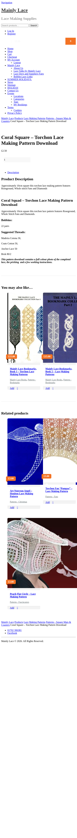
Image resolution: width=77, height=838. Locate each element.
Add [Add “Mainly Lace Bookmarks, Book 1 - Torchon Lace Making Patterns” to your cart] (12, 388)
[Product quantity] (17, 159)
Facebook (12, 633)
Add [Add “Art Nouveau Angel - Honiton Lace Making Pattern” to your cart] (12, 507)
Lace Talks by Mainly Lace (27, 71)
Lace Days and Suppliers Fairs (29, 73)
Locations (18, 96)
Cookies (18, 110)
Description (13, 172)
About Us (18, 68)
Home (10, 48)
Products (18, 118)
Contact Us (13, 90)
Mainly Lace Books (18, 380)
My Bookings (20, 104)
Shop (10, 51)
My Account (13, 59)
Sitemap (11, 85)
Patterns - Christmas (18, 502)
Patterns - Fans (51, 497)
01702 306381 (14, 630)
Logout (17, 62)
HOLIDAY (12, 87)
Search (33, 25)
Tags (16, 102)
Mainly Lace (14, 10)
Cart (9, 54)
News (10, 82)
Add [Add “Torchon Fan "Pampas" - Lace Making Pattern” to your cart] (47, 502)
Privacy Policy (14, 113)
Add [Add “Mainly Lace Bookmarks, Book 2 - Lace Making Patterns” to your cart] (47, 388)
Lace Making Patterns (34, 118)
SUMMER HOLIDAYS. (19, 79)
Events (10, 93)
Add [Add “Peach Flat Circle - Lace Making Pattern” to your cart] (12, 607)
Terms (10, 107)
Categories (19, 99)
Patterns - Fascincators (19, 602)
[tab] (41, 172)
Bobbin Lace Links (23, 76)
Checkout (12, 57)
